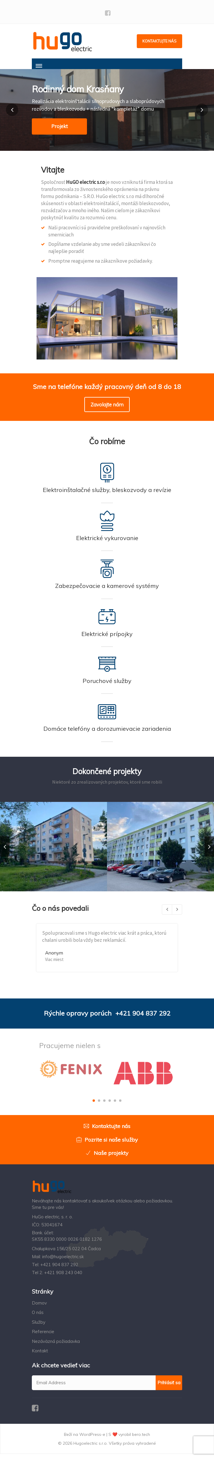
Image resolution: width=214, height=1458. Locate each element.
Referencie (43, 1336)
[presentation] (4, 851)
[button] (12, 114)
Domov (39, 1307)
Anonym (54, 957)
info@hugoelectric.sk (63, 1261)
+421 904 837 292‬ (142, 1018)
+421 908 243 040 (63, 1277)
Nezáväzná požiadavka (56, 1345)
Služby (38, 1326)
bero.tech (141, 1438)
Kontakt (40, 1355)
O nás (38, 1317)
